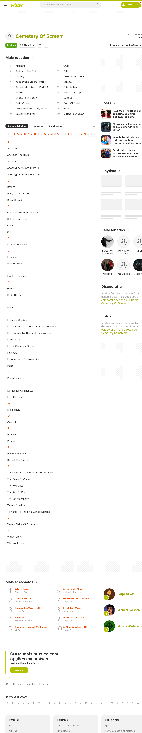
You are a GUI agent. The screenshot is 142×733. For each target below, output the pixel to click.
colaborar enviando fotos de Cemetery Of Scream (119, 331)
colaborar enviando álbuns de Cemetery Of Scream (119, 301)
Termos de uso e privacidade (120, 731)
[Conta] (138, 5)
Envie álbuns (63, 731)
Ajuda (108, 725)
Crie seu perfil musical (68, 725)
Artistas (13, 731)
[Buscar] (98, 5)
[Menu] (5, 5)
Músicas (13, 725)
